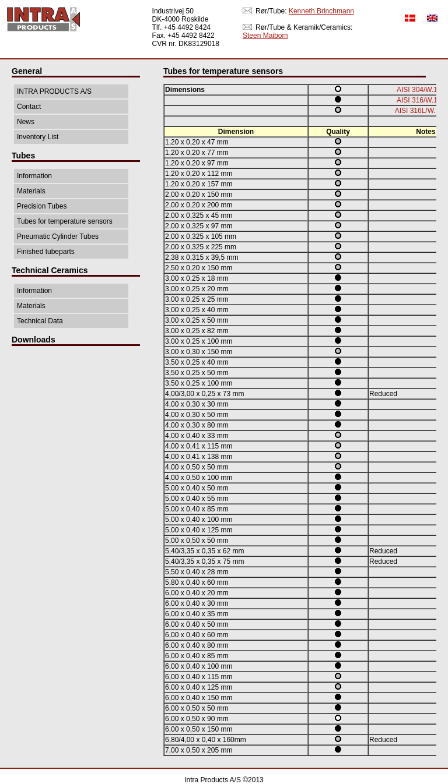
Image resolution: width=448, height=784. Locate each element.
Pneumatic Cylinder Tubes (58, 236)
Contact (29, 107)
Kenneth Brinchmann (321, 11)
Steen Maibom (265, 35)
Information (34, 176)
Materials (31, 191)
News (25, 122)
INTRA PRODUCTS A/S (54, 91)
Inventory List (37, 137)
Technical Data (40, 321)
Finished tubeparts (46, 252)
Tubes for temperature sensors (65, 221)
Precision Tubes (41, 206)
